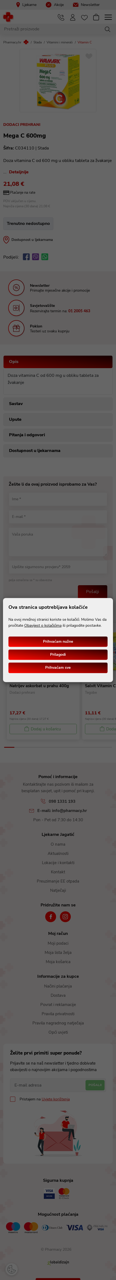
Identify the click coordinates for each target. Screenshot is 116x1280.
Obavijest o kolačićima (43, 625)
